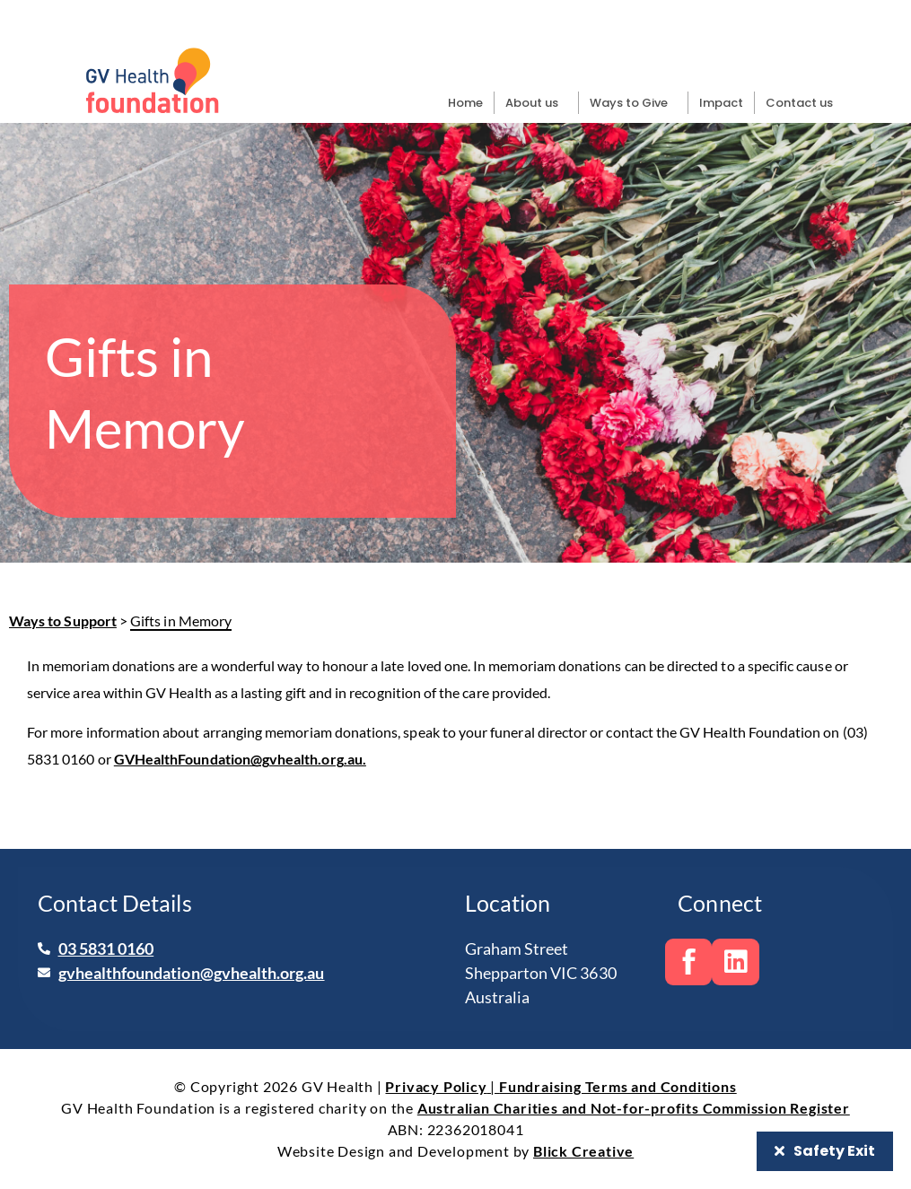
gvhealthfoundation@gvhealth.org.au (191, 973)
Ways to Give (633, 103)
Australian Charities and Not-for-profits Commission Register (633, 1107)
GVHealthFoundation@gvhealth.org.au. (240, 758)
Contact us (799, 102)
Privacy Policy (435, 1086)
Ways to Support (63, 620)
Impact (721, 102)
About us (536, 103)
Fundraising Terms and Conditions (618, 1086)
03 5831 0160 (106, 948)
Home (465, 102)
